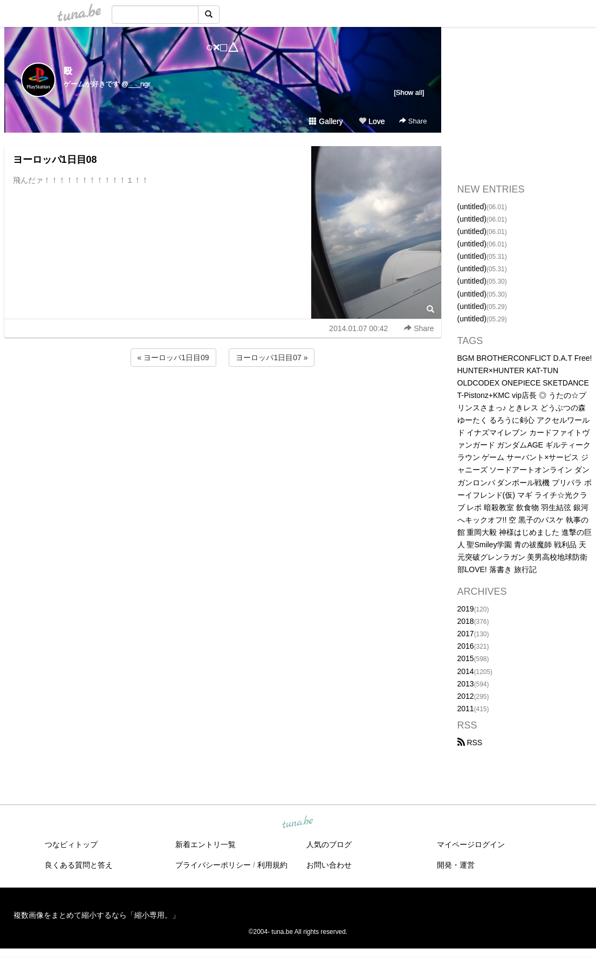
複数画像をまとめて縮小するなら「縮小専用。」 (96, 915)
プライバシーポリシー (213, 865)
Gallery (325, 121)
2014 (465, 671)
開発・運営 (456, 865)
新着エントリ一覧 (205, 844)
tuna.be (297, 823)
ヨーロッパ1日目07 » (271, 357)
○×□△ (222, 47)
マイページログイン (471, 844)
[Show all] (409, 92)
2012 (465, 696)
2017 (465, 633)
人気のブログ (329, 844)
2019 (465, 608)
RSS (470, 742)
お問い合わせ (329, 865)
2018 (465, 621)
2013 (465, 683)
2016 (465, 646)
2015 (465, 658)
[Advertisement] (222, 398)
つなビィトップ (71, 844)
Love (372, 121)
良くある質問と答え (79, 865)
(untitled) (472, 206)
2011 (465, 708)
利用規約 (272, 865)
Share (413, 121)
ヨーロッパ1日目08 (55, 159)
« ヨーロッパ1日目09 (173, 357)
